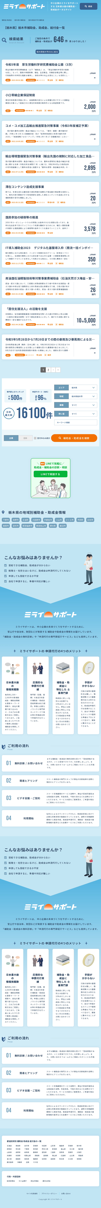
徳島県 (80, 1155)
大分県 (70, 1159)
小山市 (59, 519)
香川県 (9, 1159)
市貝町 (80, 519)
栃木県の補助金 (19, 20)
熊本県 (61, 1159)
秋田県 (44, 1146)
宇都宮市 (48, 519)
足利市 (16, 525)
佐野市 (16, 519)
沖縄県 (19, 1162)
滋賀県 (61, 1152)
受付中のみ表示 (43, 438)
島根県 (45, 1155)
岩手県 (26, 1146)
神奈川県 (45, 1149)
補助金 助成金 (7, 20)
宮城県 (35, 1146)
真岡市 (6, 525)
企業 (11, 438)
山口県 (72, 1155)
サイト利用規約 (31, 1193)
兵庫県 (9, 1155)
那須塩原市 (27, 525)
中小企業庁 (23, 1181)
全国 (27, 1162)
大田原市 (36, 519)
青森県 (18, 1146)
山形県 (53, 1146)
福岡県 (35, 1159)
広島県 (63, 1155)
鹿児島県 (10, 1162)
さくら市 (69, 519)
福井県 (80, 1149)
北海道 (9, 1146)
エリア (61, 387)
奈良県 (18, 1155)
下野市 (6, 519)
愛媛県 (18, 1159)
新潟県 (54, 1149)
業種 (61, 405)
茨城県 (70, 1146)
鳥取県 (37, 1155)
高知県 (26, 1159)
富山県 (63, 1149)
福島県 (61, 1146)
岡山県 (54, 1155)
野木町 (53, 525)
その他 (35, 1162)
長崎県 (53, 1159)
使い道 (61, 413)
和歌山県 (27, 1155)
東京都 (35, 1149)
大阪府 (79, 1152)
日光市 (90, 519)
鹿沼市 (63, 525)
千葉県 (26, 1149)
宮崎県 (79, 1159)
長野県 (18, 1152)
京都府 (70, 1152)
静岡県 (35, 1152)
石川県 (72, 1149)
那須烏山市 (41, 525)
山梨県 (9, 1152)
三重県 (53, 1152)
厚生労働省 (35, 1181)
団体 (25, 438)
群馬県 (9, 1149)
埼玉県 (18, 1149)
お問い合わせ (66, 1193)
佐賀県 (44, 1159)
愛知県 (44, 1152)
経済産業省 (11, 1181)
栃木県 (79, 1146)
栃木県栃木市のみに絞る (47, 51)
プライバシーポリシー (49, 1193)
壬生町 (25, 519)
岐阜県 (26, 1152)
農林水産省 (46, 1181)
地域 (61, 396)
